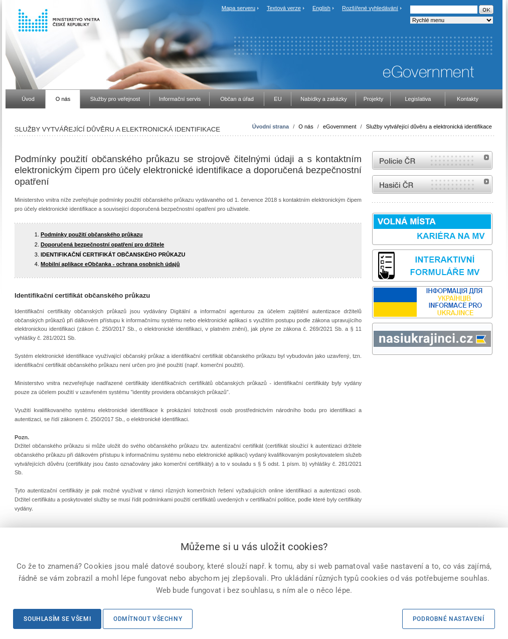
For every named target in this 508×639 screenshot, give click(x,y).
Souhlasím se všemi (57, 618)
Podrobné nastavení (448, 618)
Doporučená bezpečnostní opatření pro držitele (102, 244)
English (321, 8)
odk (377, 373)
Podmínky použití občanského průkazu (92, 234)
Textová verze (284, 8)
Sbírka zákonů (373, 373)
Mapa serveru (238, 8)
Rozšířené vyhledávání (370, 8)
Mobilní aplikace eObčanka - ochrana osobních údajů (110, 264)
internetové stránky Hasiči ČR (432, 184)
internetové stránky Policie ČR (432, 160)
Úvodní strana (270, 126)
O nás (305, 126)
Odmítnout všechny (147, 618)
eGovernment (340, 126)
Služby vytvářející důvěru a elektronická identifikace (429, 126)
